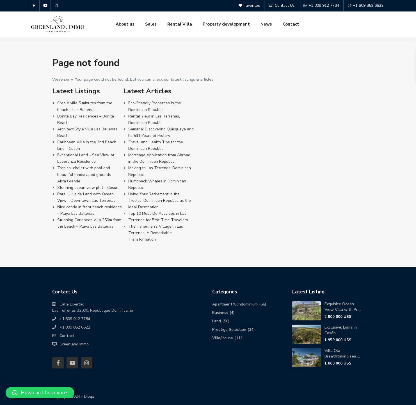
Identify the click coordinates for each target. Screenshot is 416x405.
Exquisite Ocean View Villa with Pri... (342, 306)
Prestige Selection (229, 329)
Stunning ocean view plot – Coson (87, 187)
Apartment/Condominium (235, 304)
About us (125, 24)
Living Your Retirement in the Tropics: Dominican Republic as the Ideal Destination (159, 200)
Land (216, 321)
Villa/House (222, 338)
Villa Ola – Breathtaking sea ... (342, 353)
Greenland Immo (74, 344)
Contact (291, 24)
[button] (40, 392)
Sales (151, 24)
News (266, 24)
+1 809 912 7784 (75, 319)
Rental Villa (179, 24)
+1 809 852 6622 (75, 327)
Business (220, 312)
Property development (226, 24)
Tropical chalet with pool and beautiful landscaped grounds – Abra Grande (85, 174)
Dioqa (89, 396)
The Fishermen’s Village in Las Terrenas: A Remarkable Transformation (155, 233)
